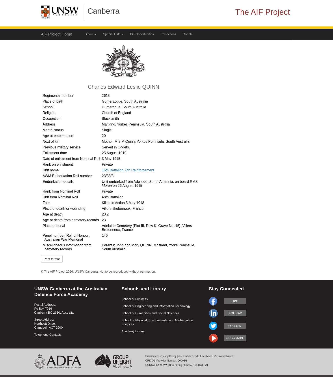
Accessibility (185, 356)
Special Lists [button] (113, 34)
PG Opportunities (142, 34)
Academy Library (133, 331)
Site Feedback (203, 356)
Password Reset (223, 356)
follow (235, 313)
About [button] (91, 34)
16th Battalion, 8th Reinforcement (128, 170)
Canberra (103, 11)
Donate (188, 34)
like (234, 301)
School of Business (135, 299)
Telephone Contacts (48, 334)
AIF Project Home (56, 34)
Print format (52, 259)
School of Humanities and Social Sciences (150, 313)
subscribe (235, 338)
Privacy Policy (168, 356)
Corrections (168, 34)
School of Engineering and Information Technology (156, 306)
